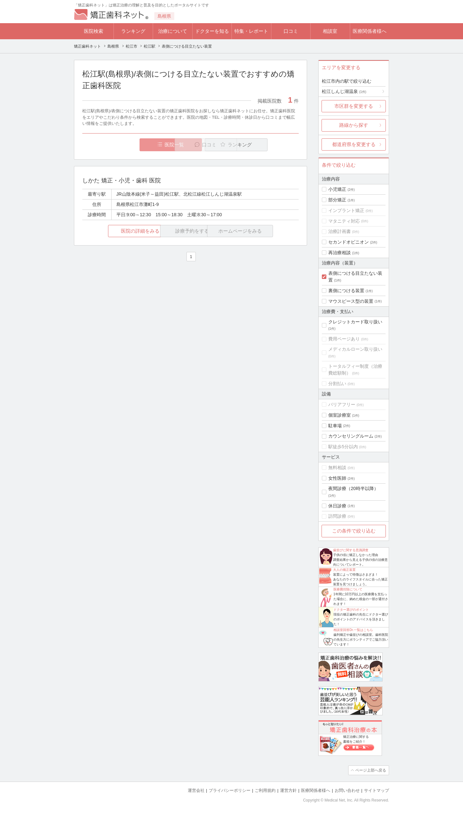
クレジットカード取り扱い (355, 321)
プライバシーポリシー (229, 790)
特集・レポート (251, 31)
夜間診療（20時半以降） (353, 488)
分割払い (337, 383)
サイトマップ (376, 790)
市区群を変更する (353, 106)
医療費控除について (347, 589)
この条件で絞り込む (354, 530)
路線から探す (353, 125)
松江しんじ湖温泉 (344, 91)
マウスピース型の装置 (350, 301)
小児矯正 (337, 189)
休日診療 (337, 505)
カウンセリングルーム (350, 436)
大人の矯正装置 (344, 569)
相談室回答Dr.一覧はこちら (353, 630)
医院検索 (93, 31)
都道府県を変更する (354, 144)
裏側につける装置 (346, 290)
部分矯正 (337, 199)
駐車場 (335, 425)
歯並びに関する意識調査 (350, 550)
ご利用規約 (265, 790)
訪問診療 (337, 516)
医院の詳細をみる (118, 231)
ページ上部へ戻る (370, 770)
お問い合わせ (347, 790)
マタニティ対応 (344, 221)
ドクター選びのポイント (351, 609)
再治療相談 (339, 252)
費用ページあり (344, 338)
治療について (172, 31)
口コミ (291, 31)
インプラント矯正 (346, 210)
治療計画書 (339, 231)
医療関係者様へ (369, 31)
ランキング (133, 31)
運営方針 (288, 790)
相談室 (330, 31)
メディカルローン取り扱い (355, 349)
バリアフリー (341, 404)
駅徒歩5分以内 (343, 446)
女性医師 (337, 478)
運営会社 (196, 790)
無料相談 (337, 467)
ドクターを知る (212, 31)
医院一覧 (126, 144)
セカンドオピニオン (348, 242)
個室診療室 (339, 415)
